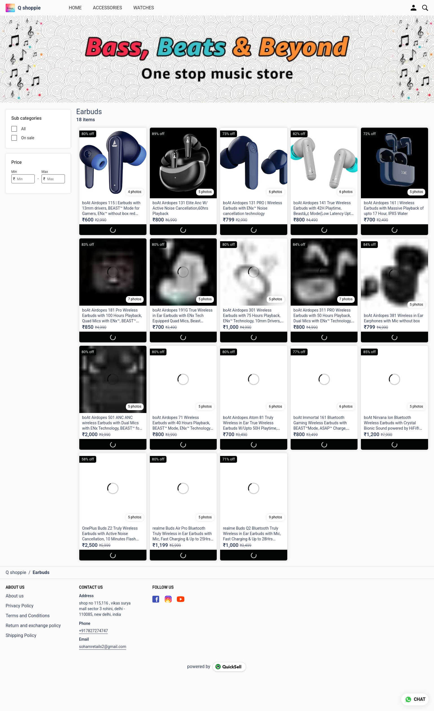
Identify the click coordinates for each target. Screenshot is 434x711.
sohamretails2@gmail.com (102, 646)
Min (14, 172)
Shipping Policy (21, 635)
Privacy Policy (20, 605)
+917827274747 (93, 631)
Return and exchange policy (33, 625)
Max (44, 172)
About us (15, 596)
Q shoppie (29, 8)
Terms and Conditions (28, 615)
